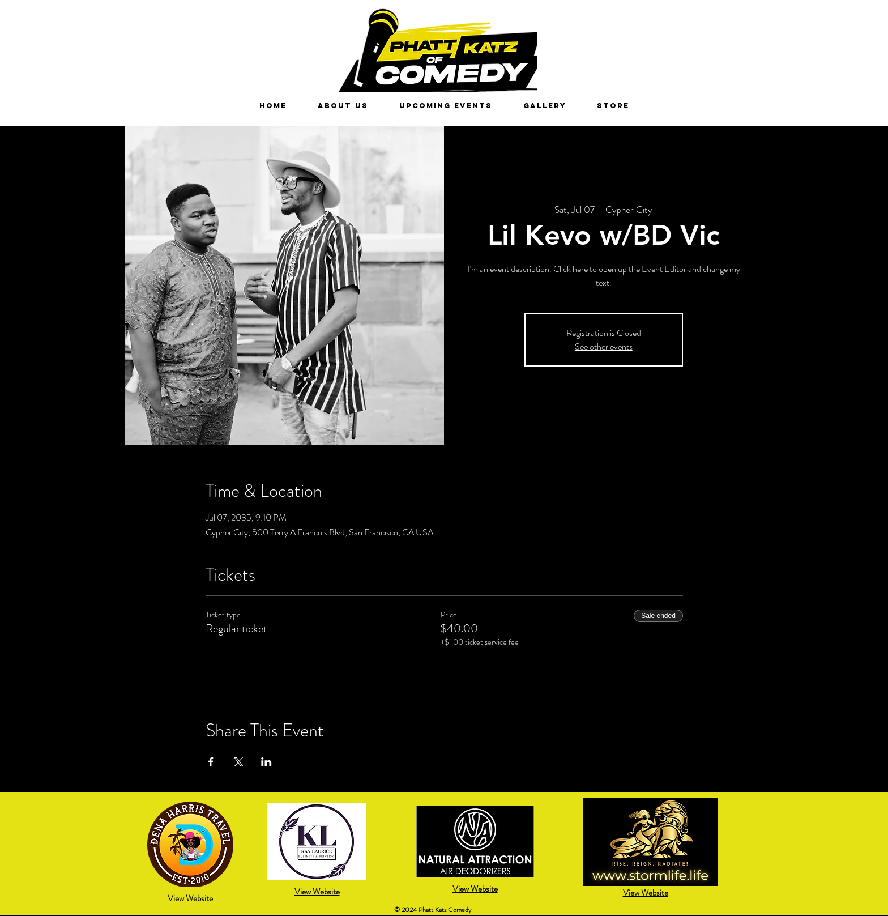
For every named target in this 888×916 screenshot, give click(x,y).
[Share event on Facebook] (211, 761)
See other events (604, 346)
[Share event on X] (238, 761)
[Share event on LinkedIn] (266, 761)
